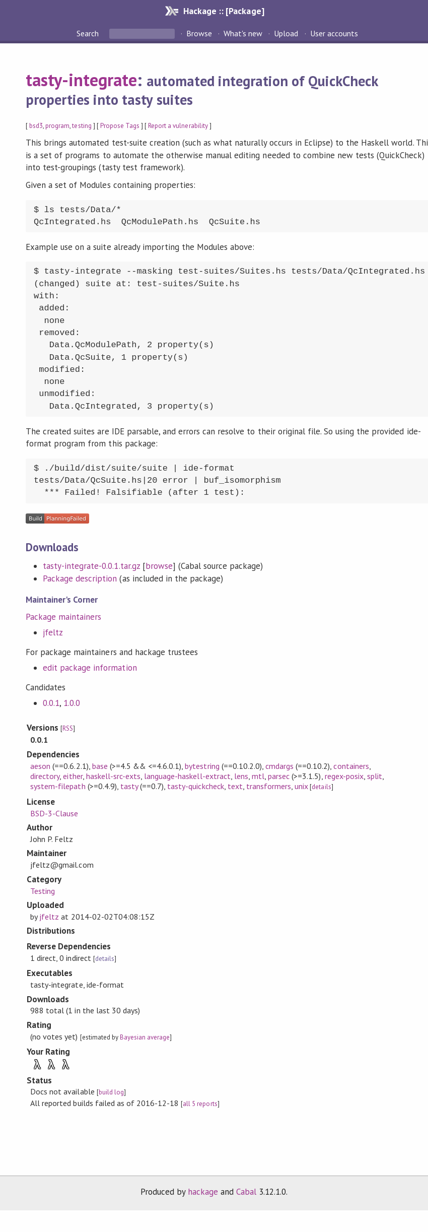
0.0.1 (51, 702)
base (100, 766)
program (57, 125)
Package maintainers (63, 616)
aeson (40, 766)
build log (111, 1092)
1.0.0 (71, 702)
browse (159, 565)
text (235, 786)
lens (241, 776)
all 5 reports (200, 1103)
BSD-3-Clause (54, 813)
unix (301, 786)
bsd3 (36, 125)
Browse (199, 33)
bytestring (202, 766)
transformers (268, 786)
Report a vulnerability (178, 125)
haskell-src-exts (113, 776)
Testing (42, 891)
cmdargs (279, 766)
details (321, 787)
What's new (243, 33)
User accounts (334, 33)
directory (44, 776)
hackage (203, 1191)
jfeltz (53, 632)
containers (351, 766)
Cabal (246, 1191)
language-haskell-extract (187, 776)
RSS (67, 728)
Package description (80, 578)
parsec (279, 776)
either (72, 776)
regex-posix (344, 776)
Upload (286, 33)
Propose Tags (119, 125)
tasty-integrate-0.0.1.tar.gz (91, 565)
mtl (258, 776)
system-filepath (57, 786)
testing (81, 125)
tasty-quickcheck (195, 786)
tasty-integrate (81, 80)
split (374, 776)
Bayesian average (145, 1037)
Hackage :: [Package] (223, 11)
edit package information (90, 667)
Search (89, 33)
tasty (129, 786)
